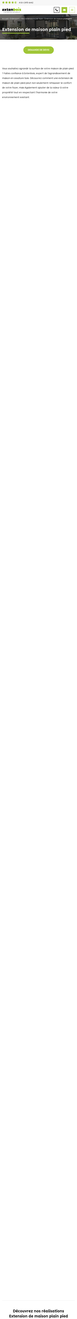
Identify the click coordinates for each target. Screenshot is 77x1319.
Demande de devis (38, 50)
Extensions (15, 19)
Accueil (5, 19)
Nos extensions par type (32, 19)
